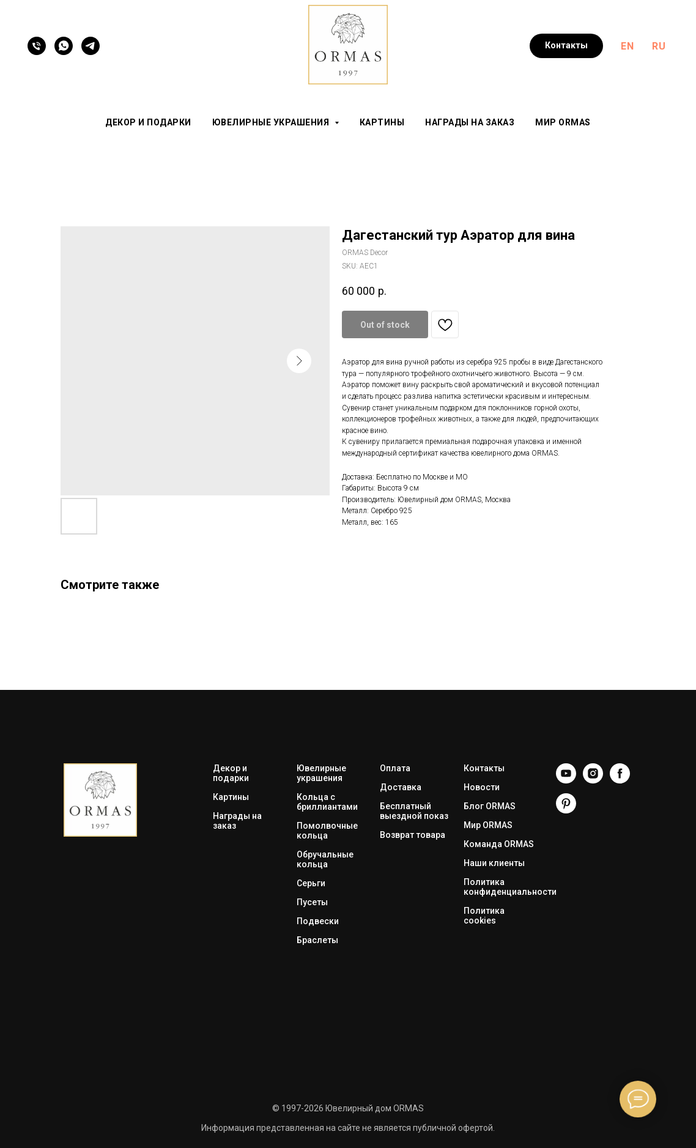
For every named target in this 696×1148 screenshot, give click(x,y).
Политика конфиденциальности (510, 887)
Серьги (311, 883)
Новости (482, 787)
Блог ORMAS (490, 806)
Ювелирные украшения (321, 773)
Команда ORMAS (499, 844)
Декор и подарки (148, 122)
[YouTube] (566, 780)
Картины (382, 122)
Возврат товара (412, 835)
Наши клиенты (494, 863)
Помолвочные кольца (327, 830)
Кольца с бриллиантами (327, 802)
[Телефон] (37, 46)
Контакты (484, 768)
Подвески (318, 921)
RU (658, 46)
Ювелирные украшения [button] (271, 122)
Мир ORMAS (563, 122)
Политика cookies (484, 915)
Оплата (395, 768)
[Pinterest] (566, 810)
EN (627, 46)
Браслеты (317, 940)
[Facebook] (620, 780)
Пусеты (312, 902)
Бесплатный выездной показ (414, 811)
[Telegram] (90, 46)
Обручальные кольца (325, 859)
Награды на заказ (469, 122)
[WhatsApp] (63, 46)
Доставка (400, 787)
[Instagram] (593, 780)
